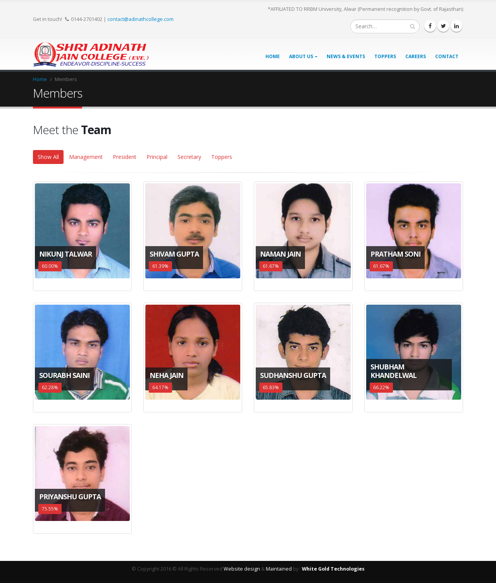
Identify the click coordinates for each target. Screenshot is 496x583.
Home (272, 56)
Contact (446, 56)
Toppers (385, 56)
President (124, 156)
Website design (242, 569)
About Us (301, 56)
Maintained (279, 569)
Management (86, 156)
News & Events (346, 56)
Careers (415, 56)
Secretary (189, 156)
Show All (48, 156)
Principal (156, 156)
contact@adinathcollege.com (140, 19)
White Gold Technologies (333, 569)
